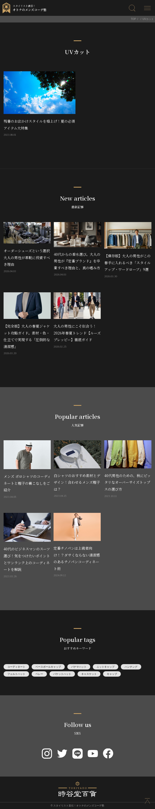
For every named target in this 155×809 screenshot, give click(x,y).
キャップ (112, 674)
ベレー (39, 674)
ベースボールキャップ (48, 666)
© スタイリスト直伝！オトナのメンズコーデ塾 (77, 805)
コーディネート (16, 666)
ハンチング (131, 666)
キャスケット (89, 674)
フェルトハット (16, 674)
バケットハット (62, 674)
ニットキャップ (105, 666)
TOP (133, 19)
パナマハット (78, 666)
